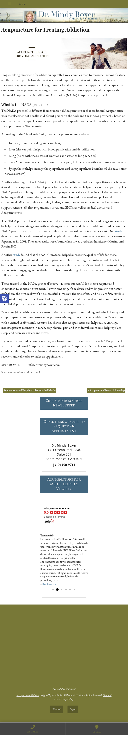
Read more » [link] (49, 584)
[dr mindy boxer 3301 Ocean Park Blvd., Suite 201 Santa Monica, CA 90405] (64, 644)
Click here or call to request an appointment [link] (64, 426)
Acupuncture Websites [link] (27, 695)
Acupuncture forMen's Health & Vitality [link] (64, 484)
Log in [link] (73, 709)
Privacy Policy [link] (66, 699)
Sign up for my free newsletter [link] (64, 403)
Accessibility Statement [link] (64, 689)
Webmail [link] (56, 709)
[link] (4, 298)
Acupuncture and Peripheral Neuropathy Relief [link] (29, 390)
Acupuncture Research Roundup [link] (106, 390)
